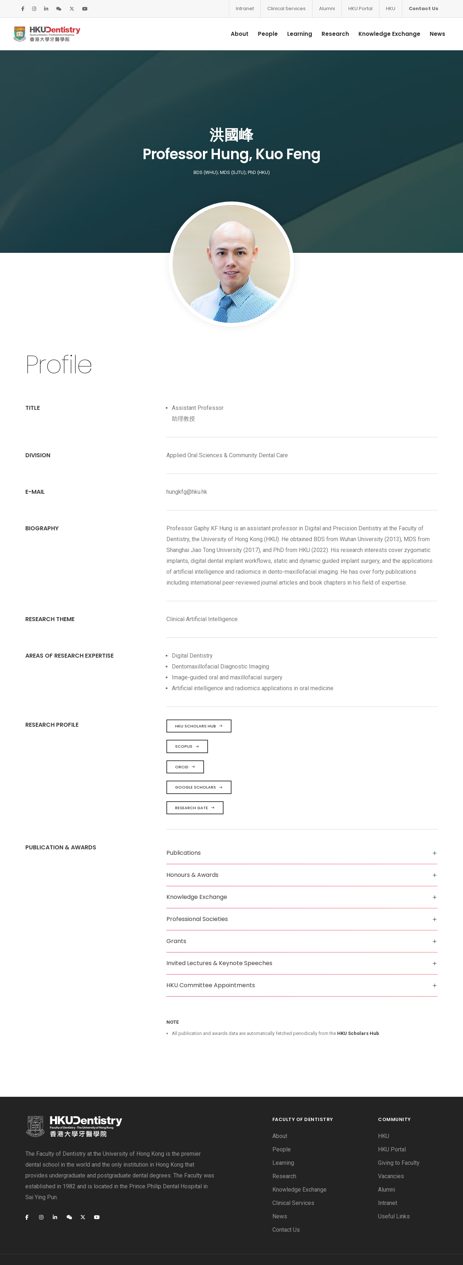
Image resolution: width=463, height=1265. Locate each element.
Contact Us (423, 8)
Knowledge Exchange (384, 34)
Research (330, 34)
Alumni (327, 8)
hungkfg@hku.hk (186, 469)
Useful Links (394, 1193)
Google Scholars (199, 765)
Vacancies (391, 1153)
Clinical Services (286, 8)
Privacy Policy (81, 1248)
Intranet (245, 8)
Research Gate (195, 786)
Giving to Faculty (399, 1140)
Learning (294, 34)
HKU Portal (360, 8)
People (263, 34)
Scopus (187, 724)
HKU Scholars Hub (199, 704)
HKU (390, 8)
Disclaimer (38, 1248)
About (234, 34)
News (432, 34)
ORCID (185, 745)
